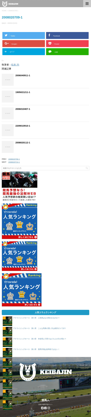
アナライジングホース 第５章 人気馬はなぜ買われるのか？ (36, 318)
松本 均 (15, 64)
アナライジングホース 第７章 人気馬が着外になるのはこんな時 (38, 370)
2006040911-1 (22, 75)
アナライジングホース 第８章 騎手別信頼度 (30, 360)
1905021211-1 (22, 92)
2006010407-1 (22, 109)
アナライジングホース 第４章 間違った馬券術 (31, 391)
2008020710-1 (14, 162)
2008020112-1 (22, 142)
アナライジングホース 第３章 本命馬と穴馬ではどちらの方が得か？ (39, 339)
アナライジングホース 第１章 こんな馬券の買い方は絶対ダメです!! (39, 328)
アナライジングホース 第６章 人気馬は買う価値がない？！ (36, 381)
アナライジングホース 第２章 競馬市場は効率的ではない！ (36, 349)
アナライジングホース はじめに (25, 402)
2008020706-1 (14, 159)
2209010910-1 (22, 126)
